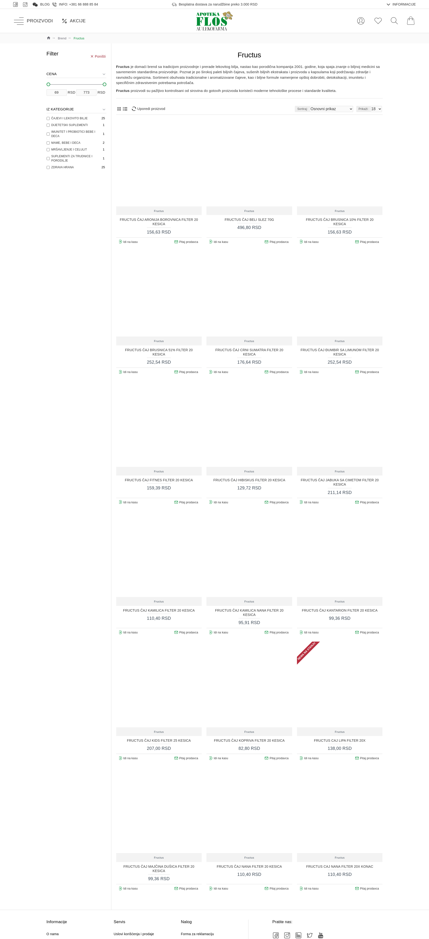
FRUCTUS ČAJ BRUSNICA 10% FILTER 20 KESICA (340, 222)
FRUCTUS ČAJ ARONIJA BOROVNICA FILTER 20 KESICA (159, 222)
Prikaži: (365, 109)
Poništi (100, 56)
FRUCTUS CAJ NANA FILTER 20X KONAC (339, 866)
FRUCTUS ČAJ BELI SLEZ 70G (249, 220)
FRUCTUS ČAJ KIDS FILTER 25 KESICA (159, 740)
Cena (52, 74)
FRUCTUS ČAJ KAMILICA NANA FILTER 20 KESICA (249, 612)
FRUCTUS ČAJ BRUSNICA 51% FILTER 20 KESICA (159, 352)
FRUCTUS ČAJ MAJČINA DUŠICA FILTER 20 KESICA (158, 869)
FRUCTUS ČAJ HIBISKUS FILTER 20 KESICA (249, 480)
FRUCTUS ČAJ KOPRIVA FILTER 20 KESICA (249, 740)
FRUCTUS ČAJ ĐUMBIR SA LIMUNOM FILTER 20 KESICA (340, 352)
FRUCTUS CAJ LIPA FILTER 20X (340, 740)
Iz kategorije (60, 109)
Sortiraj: (313, 109)
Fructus (159, 211)
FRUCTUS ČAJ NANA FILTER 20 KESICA (249, 866)
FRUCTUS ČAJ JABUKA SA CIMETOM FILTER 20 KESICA (340, 482)
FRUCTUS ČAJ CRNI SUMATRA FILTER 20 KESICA (249, 352)
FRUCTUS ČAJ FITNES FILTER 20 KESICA (159, 480)
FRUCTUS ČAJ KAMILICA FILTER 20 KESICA (159, 610)
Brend (62, 38)
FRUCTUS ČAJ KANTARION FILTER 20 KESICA (340, 610)
